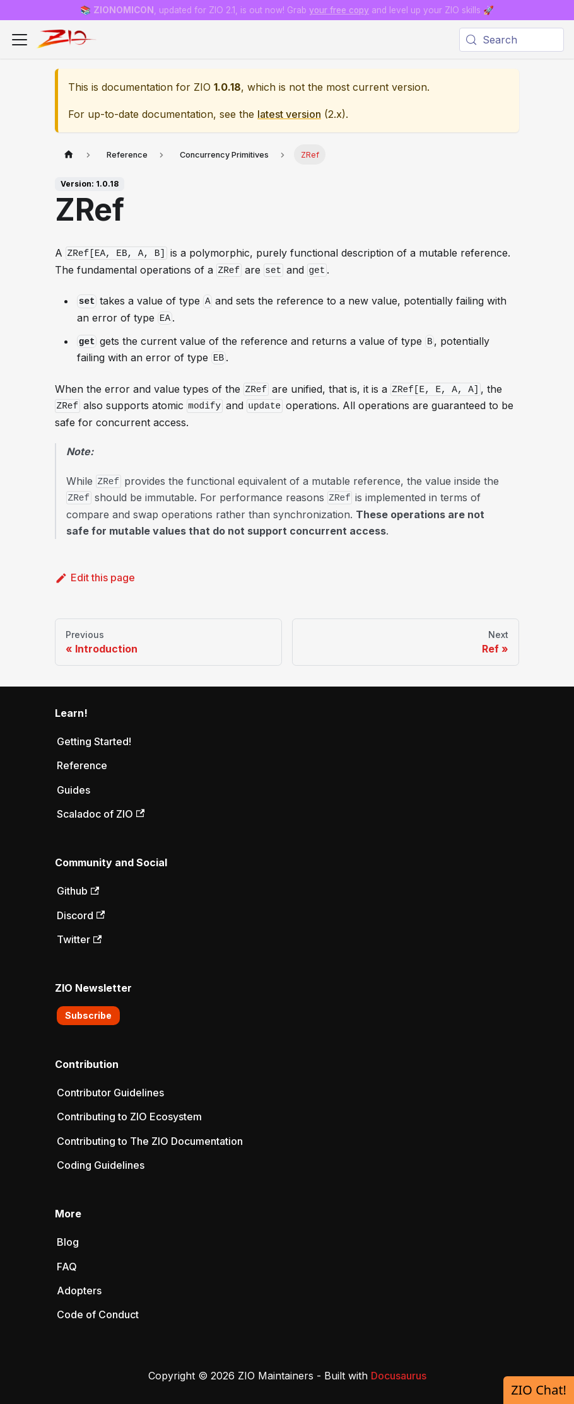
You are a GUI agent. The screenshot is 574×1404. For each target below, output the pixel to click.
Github (78, 891)
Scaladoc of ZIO (100, 814)
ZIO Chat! (538, 1389)
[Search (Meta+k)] (511, 40)
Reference (82, 765)
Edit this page (95, 577)
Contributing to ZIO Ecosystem (129, 1116)
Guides (73, 790)
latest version (289, 114)
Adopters (79, 1290)
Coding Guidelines (100, 1165)
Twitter (79, 939)
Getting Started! (94, 741)
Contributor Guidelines (110, 1092)
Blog (68, 1242)
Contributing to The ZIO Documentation (150, 1141)
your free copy (339, 10)
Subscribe (88, 1015)
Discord (81, 915)
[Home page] (69, 154)
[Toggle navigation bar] (19, 39)
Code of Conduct (98, 1314)
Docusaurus (398, 1375)
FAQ (67, 1266)
